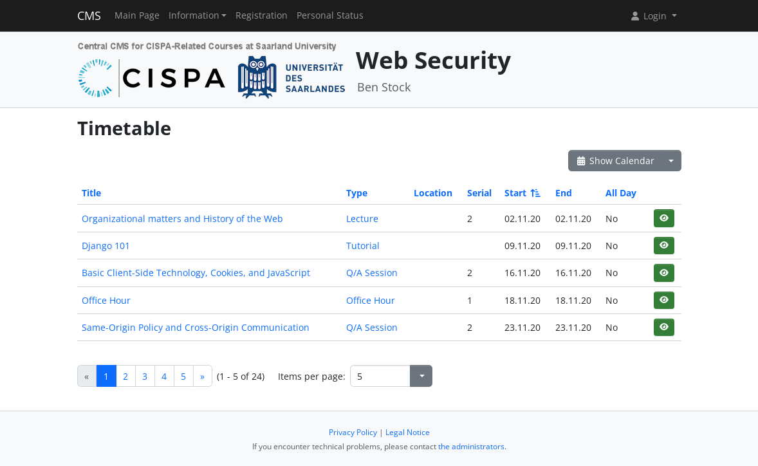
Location (433, 193)
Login (649, 16)
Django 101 (106, 245)
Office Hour (106, 300)
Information (194, 15)
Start (521, 193)
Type (356, 193)
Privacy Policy (353, 432)
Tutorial (363, 245)
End (563, 193)
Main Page (137, 15)
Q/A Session (372, 272)
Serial (479, 193)
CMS (89, 15)
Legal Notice (407, 432)
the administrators (471, 446)
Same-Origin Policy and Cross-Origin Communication (196, 327)
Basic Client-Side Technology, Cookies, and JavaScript (196, 272)
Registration (262, 15)
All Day (620, 193)
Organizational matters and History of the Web (182, 218)
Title (91, 193)
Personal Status (330, 15)
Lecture (362, 218)
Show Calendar (615, 160)
